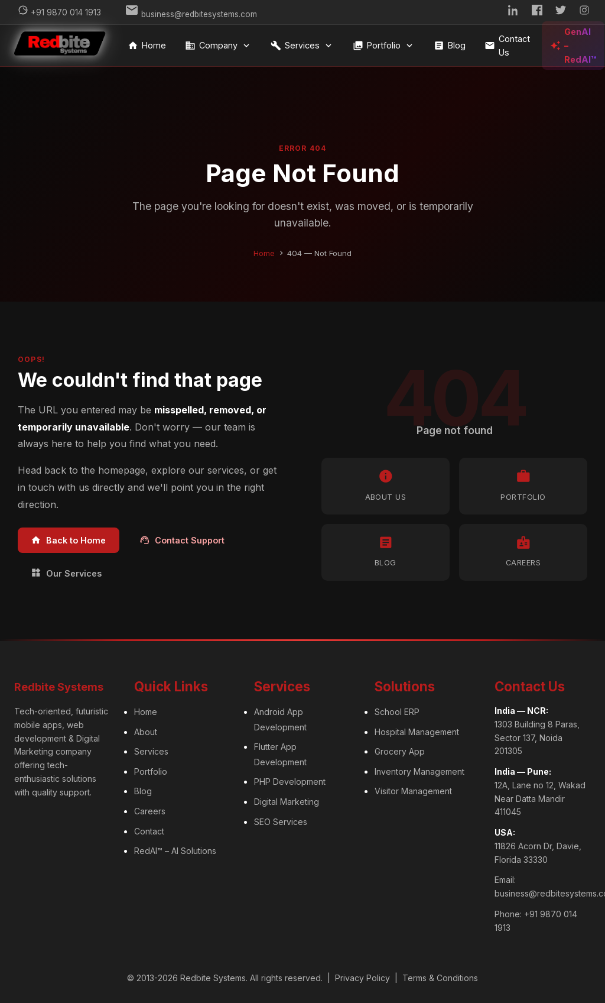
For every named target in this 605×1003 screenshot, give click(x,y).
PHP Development (290, 781)
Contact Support (182, 540)
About (145, 732)
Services (302, 45)
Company (218, 45)
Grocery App (400, 751)
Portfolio (384, 45)
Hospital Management (417, 732)
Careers (149, 811)
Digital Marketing (286, 802)
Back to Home (68, 540)
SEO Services (280, 822)
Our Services (66, 572)
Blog (450, 45)
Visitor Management (413, 791)
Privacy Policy (362, 978)
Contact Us (507, 45)
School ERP (397, 712)
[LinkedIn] (513, 12)
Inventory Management (419, 771)
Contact (149, 831)
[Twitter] (561, 12)
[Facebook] (537, 12)
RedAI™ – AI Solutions (175, 851)
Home (147, 45)
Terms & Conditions (440, 978)
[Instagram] (584, 12)
